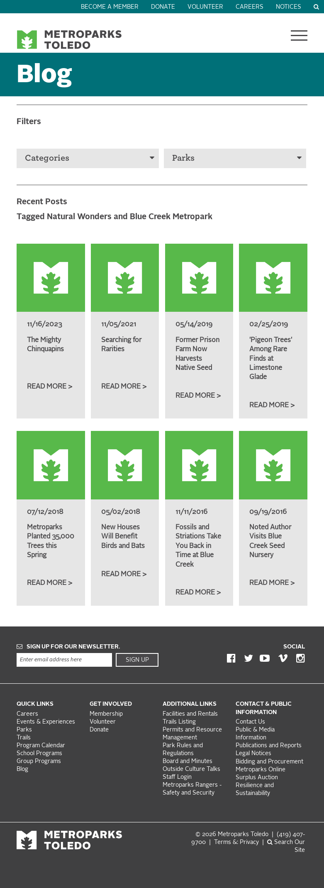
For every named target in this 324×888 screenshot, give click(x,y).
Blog (22, 769)
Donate (163, 7)
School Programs (39, 753)
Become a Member (110, 7)
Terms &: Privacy (236, 842)
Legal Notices (253, 753)
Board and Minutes (187, 761)
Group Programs (39, 761)
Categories (89, 158)
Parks (237, 158)
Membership (107, 714)
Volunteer (205, 7)
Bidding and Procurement (269, 762)
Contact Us (250, 722)
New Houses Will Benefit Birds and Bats (123, 537)
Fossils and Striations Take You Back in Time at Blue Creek (198, 546)
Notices (288, 7)
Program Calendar (41, 746)
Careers (249, 7)
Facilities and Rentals (190, 714)
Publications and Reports (269, 746)
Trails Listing (179, 722)
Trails (24, 738)
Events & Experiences (46, 722)
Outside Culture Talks (191, 769)
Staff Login (177, 777)
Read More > (49, 387)
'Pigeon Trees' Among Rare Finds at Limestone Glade (270, 359)
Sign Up (137, 660)
